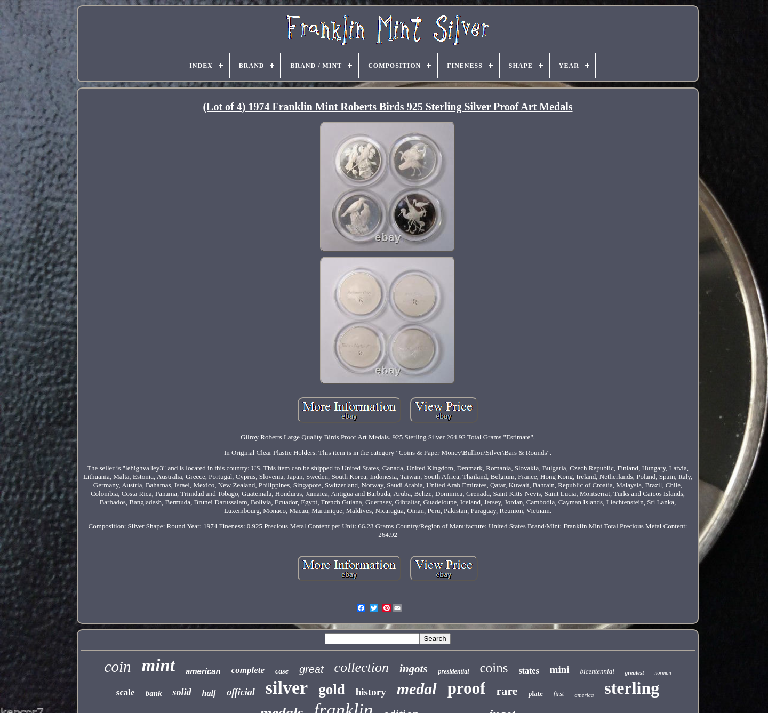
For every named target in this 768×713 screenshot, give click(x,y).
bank (154, 693)
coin (118, 666)
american (203, 671)
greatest (634, 672)
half (209, 693)
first (559, 694)
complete (248, 670)
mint (158, 665)
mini (560, 669)
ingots (413, 668)
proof (466, 688)
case (282, 671)
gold (331, 690)
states (528, 670)
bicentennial (597, 671)
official (241, 692)
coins (494, 668)
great (311, 669)
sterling (631, 688)
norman (662, 673)
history (371, 692)
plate (535, 694)
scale (125, 692)
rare (506, 691)
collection (361, 667)
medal (417, 689)
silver (287, 688)
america (584, 695)
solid (181, 692)
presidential (453, 671)
